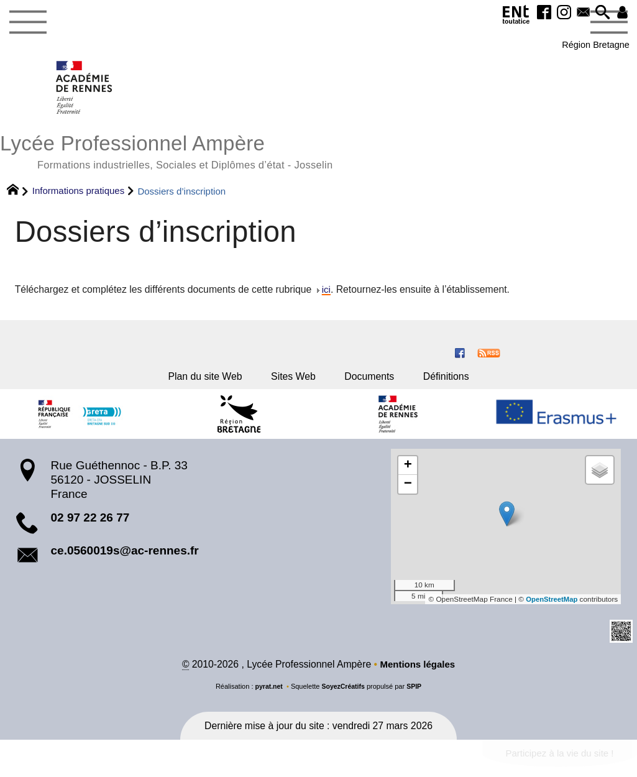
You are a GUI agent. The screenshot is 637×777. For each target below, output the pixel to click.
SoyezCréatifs (343, 695)
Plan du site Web (194, 381)
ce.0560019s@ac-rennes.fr (125, 558)
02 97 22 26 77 (90, 526)
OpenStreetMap (550, 607)
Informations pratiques (78, 194)
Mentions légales (417, 673)
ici (326, 293)
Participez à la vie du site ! (556, 762)
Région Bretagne (588, 46)
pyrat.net (267, 695)
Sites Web (292, 381)
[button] (596, 14)
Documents (375, 381)
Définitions (459, 381)
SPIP (415, 695)
